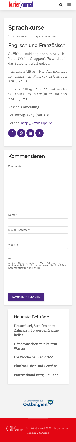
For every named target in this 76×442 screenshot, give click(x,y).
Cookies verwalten (38, 433)
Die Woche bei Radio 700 (33, 357)
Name (13, 215)
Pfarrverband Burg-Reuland (36, 375)
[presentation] (39, 280)
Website (13, 245)
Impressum (61, 428)
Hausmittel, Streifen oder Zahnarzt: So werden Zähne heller (36, 330)
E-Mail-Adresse (19, 230)
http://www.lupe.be (37, 123)
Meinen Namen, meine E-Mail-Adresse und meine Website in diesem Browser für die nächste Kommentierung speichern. (37, 265)
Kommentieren (48, 37)
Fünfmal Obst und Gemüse (35, 366)
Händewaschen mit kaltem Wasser (35, 347)
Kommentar (15, 166)
